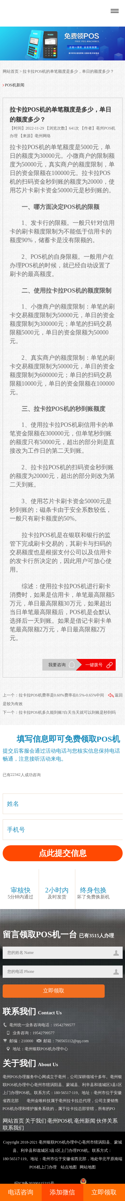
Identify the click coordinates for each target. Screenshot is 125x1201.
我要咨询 (57, 664)
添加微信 (62, 1192)
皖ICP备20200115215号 (34, 1183)
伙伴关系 (107, 1121)
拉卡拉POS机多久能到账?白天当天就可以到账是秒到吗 (67, 712)
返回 (115, 695)
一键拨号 (94, 664)
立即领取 (104, 1192)
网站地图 (88, 1167)
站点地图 (69, 1167)
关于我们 (35, 1121)
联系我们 (13, 1128)
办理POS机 (24, 265)
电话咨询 (20, 1192)
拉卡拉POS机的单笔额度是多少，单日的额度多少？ (68, 71)
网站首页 (11, 71)
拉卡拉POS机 (27, 147)
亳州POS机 (60, 1121)
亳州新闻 (84, 1121)
